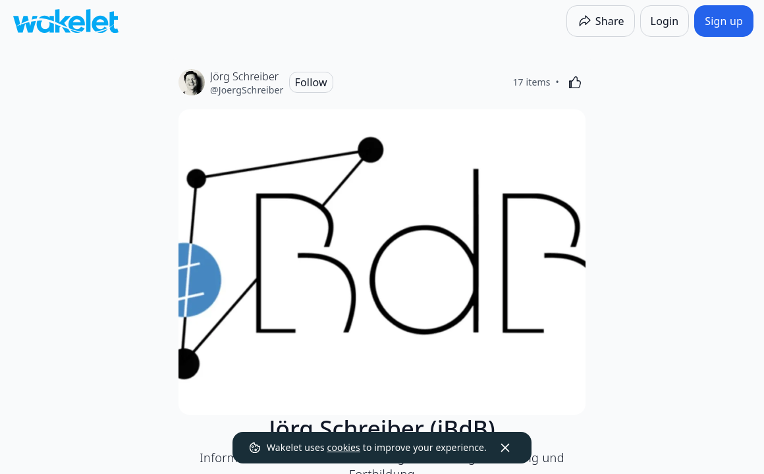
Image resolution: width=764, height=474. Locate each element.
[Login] (665, 21)
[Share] (600, 21)
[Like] (575, 82)
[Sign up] (723, 21)
